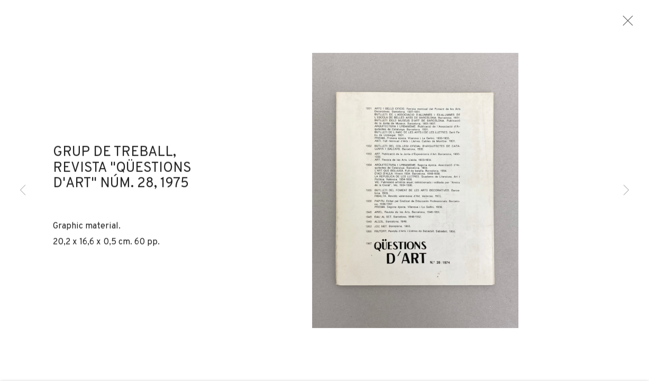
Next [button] (626, 190)
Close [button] (633, 24)
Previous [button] (22, 190)
